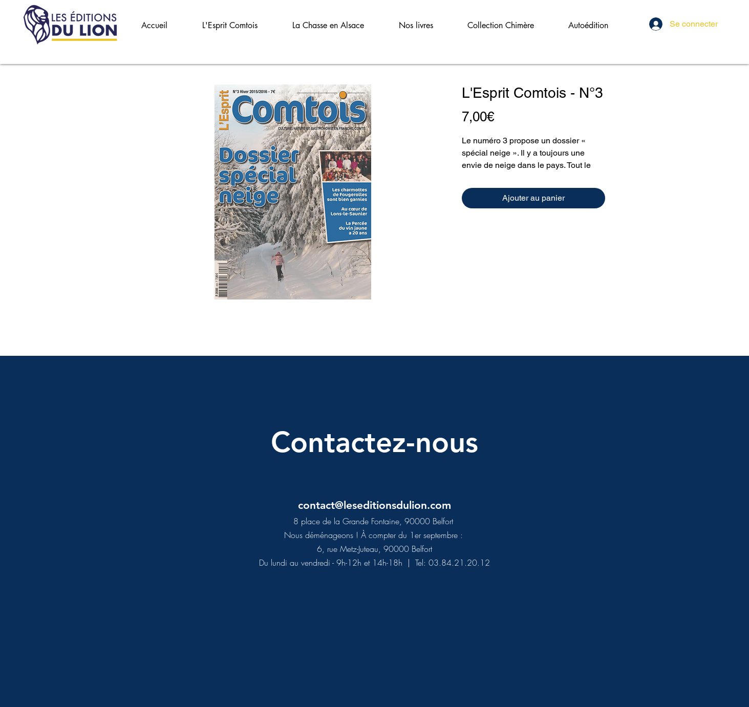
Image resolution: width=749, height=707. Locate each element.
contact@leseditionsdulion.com (374, 505)
